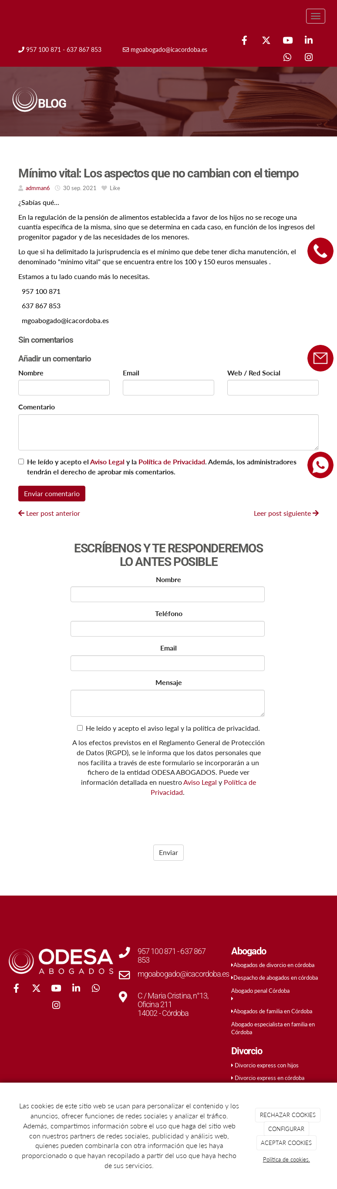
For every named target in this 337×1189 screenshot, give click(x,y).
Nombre (31, 372)
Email (131, 372)
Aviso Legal (107, 461)
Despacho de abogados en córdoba (275, 977)
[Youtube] (287, 41)
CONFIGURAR (286, 1128)
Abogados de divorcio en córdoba (273, 964)
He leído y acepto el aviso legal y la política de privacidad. (168, 728)
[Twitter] (266, 41)
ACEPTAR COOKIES (286, 1142)
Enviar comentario (52, 493)
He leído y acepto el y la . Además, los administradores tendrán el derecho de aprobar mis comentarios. (162, 466)
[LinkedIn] (309, 41)
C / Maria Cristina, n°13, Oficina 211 (173, 1000)
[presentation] (126, 818)
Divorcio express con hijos (267, 1065)
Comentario (36, 406)
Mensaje (168, 682)
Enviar (168, 852)
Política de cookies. (286, 1159)
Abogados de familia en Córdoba (272, 1011)
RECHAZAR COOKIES (288, 1114)
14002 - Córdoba (163, 1013)
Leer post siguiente (286, 513)
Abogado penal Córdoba (260, 990)
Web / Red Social (253, 372)
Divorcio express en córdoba (269, 1077)
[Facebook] (245, 41)
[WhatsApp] (287, 58)
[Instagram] (309, 58)
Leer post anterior (49, 513)
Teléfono (168, 613)
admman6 (38, 187)
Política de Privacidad (171, 461)
